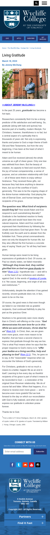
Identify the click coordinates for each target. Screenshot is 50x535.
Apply (19, 38)
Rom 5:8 (11, 331)
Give (7, 38)
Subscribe (31, 38)
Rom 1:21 (13, 272)
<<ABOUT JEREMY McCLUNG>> (18, 105)
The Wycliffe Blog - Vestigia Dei (18, 48)
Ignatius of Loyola (37, 278)
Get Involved (43, 38)
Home (4, 48)
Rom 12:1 (25, 354)
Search (36, 3)
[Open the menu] (44, 3)
